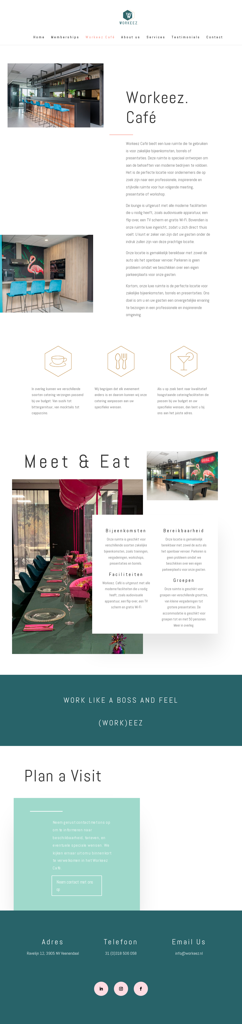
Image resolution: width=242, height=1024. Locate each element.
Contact (214, 37)
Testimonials (186, 37)
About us (130, 37)
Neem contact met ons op (74, 885)
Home (39, 37)
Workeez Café (100, 37)
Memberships (65, 37)
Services (156, 37)
